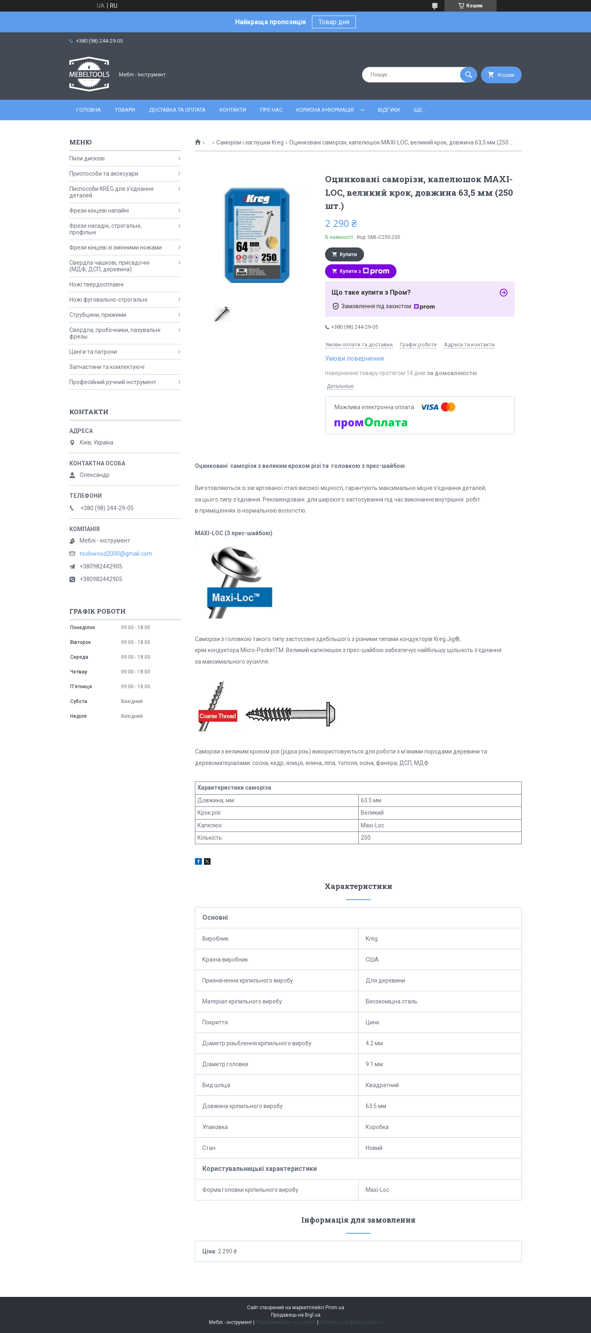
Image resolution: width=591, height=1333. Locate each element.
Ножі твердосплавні (96, 284)
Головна (88, 110)
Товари (125, 110)
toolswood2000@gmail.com (116, 553)
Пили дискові (87, 158)
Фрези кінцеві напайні (99, 210)
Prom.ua (334, 1307)
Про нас (271, 110)
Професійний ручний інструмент (112, 382)
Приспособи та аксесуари (103, 173)
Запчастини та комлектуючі (106, 367)
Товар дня (333, 22)
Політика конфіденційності (351, 1322)
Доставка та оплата (177, 110)
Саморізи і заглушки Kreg (250, 142)
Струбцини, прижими (97, 314)
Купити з (364, 271)
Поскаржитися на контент (286, 1322)
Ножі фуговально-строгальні (108, 299)
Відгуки (389, 110)
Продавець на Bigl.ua (296, 1315)
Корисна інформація (325, 110)
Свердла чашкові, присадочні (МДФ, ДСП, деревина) (109, 266)
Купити (348, 254)
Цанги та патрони (93, 351)
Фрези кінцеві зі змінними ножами (115, 247)
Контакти (233, 110)
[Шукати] (468, 74)
